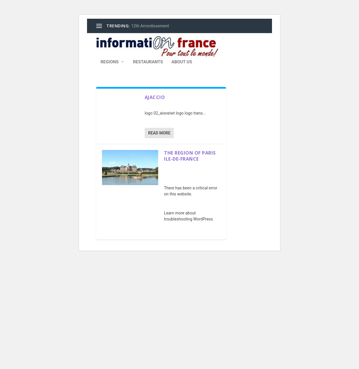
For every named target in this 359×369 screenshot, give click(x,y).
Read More (159, 133)
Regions (110, 62)
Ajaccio (155, 97)
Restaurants (148, 62)
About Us (181, 62)
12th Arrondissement (150, 26)
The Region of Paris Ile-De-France (190, 156)
